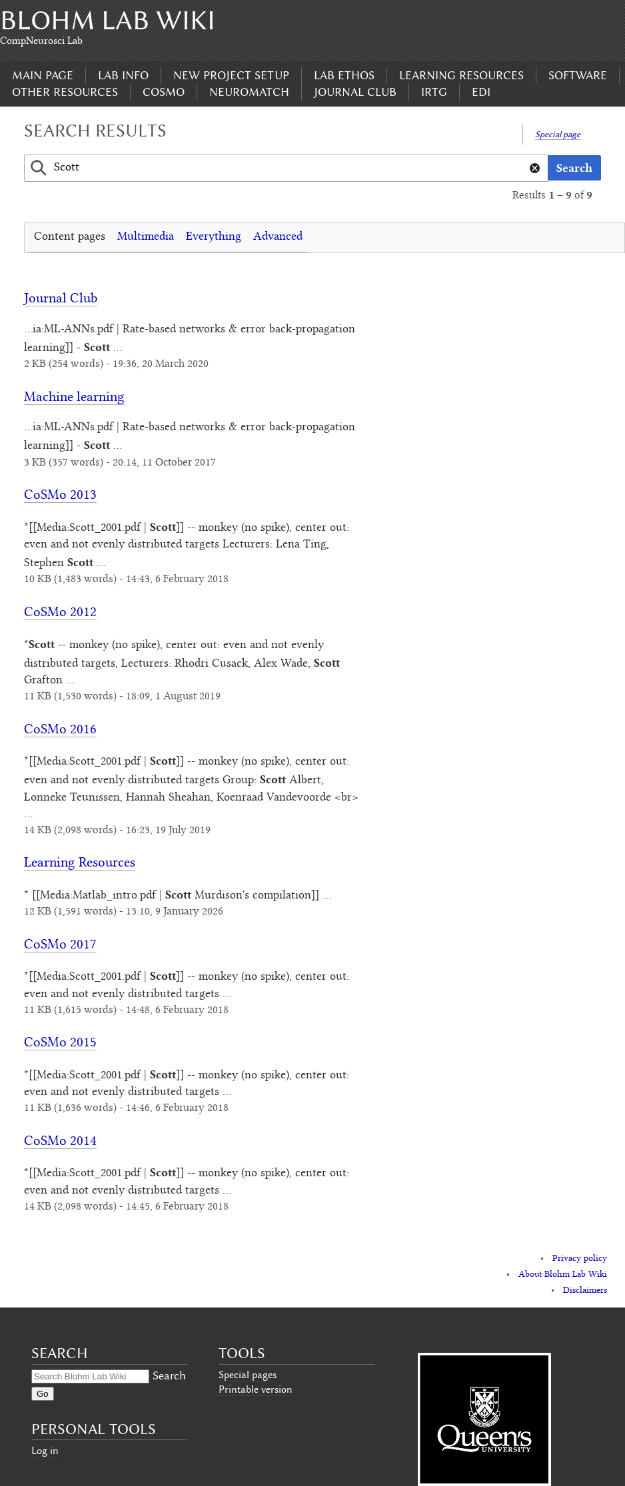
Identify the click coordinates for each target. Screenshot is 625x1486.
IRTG (434, 92)
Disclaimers (585, 1291)
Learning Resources (461, 75)
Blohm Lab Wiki (107, 20)
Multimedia (145, 237)
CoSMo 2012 (60, 613)
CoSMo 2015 (60, 1043)
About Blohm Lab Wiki (562, 1275)
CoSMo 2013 (60, 496)
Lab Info (123, 75)
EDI (481, 92)
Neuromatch (249, 92)
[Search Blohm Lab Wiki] (90, 1376)
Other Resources (65, 92)
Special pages (248, 1375)
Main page (42, 75)
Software (577, 75)
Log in (45, 1451)
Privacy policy (579, 1259)
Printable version (256, 1389)
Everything (213, 237)
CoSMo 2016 (60, 730)
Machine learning (74, 398)
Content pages (69, 237)
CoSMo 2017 (60, 945)
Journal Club (355, 92)
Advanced (278, 237)
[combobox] (286, 168)
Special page (557, 134)
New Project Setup (231, 75)
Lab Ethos (344, 75)
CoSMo (164, 92)
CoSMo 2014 (60, 1142)
